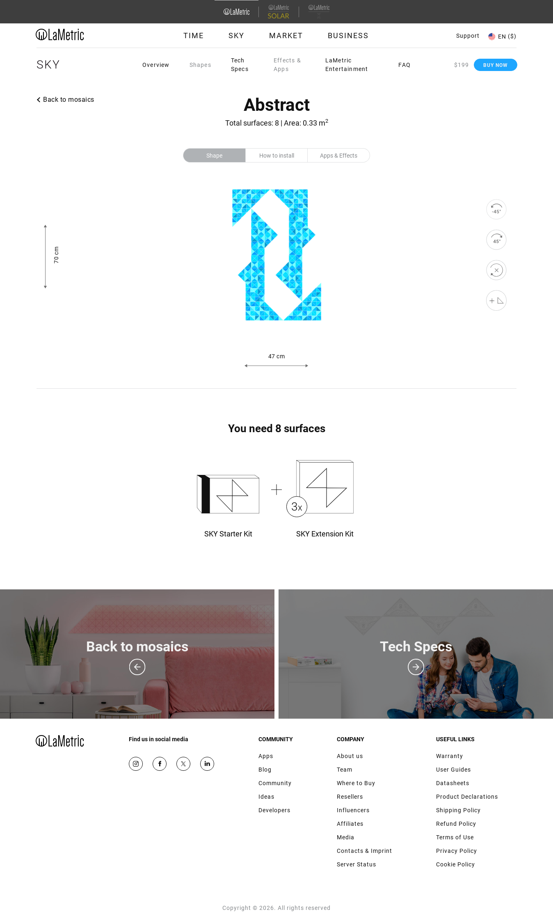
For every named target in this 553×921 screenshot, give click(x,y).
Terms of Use (455, 837)
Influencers (353, 810)
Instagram (136, 764)
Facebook (160, 764)
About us (350, 756)
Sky (237, 35)
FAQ (404, 65)
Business (348, 35)
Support (468, 35)
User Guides (453, 769)
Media (345, 837)
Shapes (200, 65)
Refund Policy (456, 823)
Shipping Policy (458, 810)
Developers (274, 810)
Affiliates (350, 823)
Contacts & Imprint (364, 851)
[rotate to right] (496, 239)
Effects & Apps (287, 64)
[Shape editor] (496, 300)
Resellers (350, 796)
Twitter (183, 764)
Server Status (356, 864)
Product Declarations (467, 796)
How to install (276, 155)
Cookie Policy (455, 864)
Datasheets (452, 783)
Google (207, 764)
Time (193, 35)
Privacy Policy (456, 851)
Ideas (266, 796)
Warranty (449, 756)
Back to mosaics (68, 99)
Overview (156, 65)
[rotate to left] (496, 209)
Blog (265, 769)
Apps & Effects (338, 155)
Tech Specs (240, 64)
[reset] (496, 270)
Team (344, 769)
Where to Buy (356, 783)
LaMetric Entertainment (346, 64)
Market (286, 35)
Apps (265, 756)
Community (275, 783)
